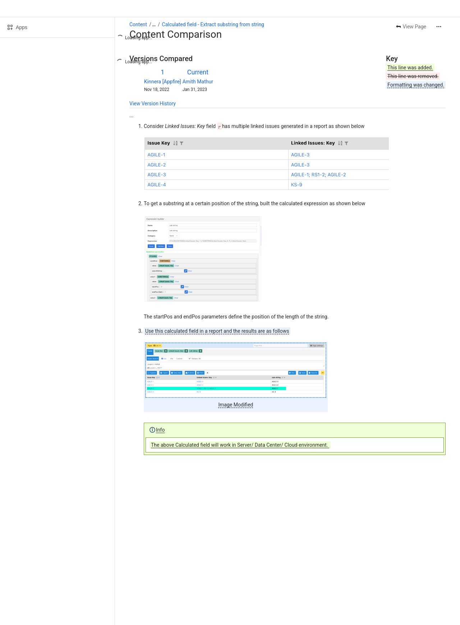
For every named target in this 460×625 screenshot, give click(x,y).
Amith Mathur (198, 81)
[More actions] (439, 26)
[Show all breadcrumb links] (154, 24)
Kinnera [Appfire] (162, 81)
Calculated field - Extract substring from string (213, 24)
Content (138, 24)
